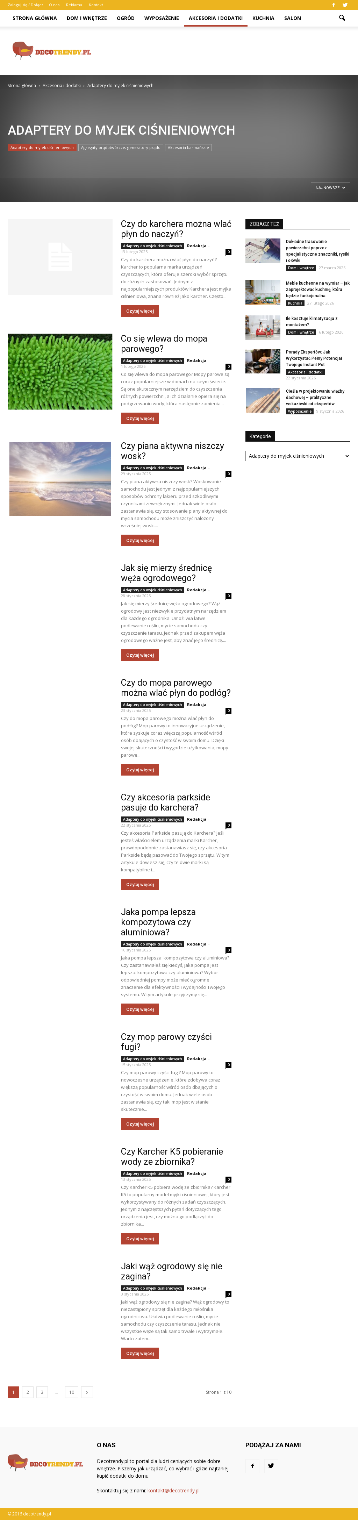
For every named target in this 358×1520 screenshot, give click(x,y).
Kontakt (96, 4)
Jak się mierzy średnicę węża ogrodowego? (166, 573)
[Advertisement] (223, 50)
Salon (292, 18)
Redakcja (197, 245)
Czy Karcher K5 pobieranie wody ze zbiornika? (172, 1157)
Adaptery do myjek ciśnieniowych (42, 147)
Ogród (126, 18)
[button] (342, 18)
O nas (54, 4)
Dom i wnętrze (87, 18)
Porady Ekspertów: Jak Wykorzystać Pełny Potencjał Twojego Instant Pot (314, 358)
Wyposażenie (161, 18)
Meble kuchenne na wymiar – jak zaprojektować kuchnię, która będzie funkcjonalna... (318, 289)
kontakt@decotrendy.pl (174, 1490)
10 (71, 1392)
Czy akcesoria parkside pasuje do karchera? (165, 802)
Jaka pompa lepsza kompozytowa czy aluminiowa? (158, 922)
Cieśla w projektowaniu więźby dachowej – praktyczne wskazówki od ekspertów (315, 397)
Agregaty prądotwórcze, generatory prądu (120, 147)
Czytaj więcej (140, 311)
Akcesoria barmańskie (188, 147)
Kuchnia (263, 18)
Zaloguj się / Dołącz (25, 4)
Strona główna (35, 18)
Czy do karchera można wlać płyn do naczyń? (176, 229)
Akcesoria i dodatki (216, 18)
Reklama (74, 4)
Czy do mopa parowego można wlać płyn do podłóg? (176, 688)
